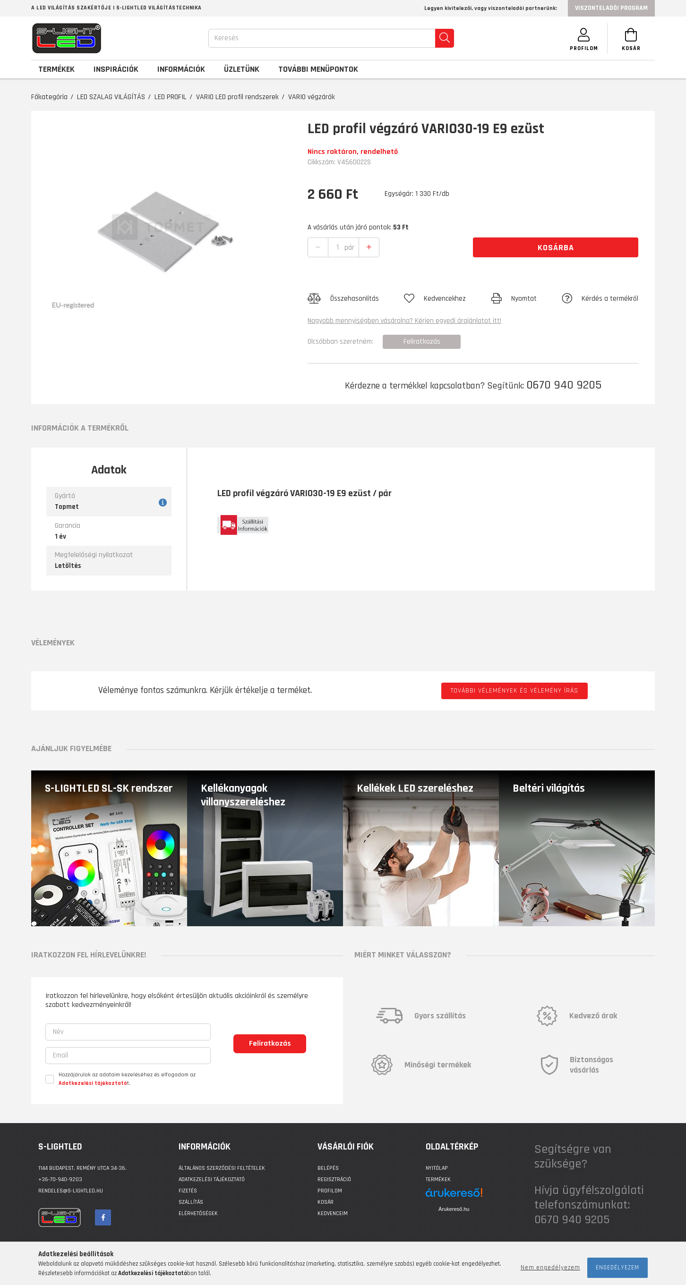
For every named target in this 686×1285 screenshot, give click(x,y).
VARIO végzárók (311, 97)
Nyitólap (437, 1168)
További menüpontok (318, 69)
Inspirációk (116, 69)
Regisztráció (334, 1179)
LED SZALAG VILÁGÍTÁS (111, 97)
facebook (103, 1217)
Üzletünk (241, 69)
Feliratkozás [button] (421, 342)
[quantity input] (337, 247)
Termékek (438, 1179)
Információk (181, 69)
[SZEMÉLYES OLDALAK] (584, 38)
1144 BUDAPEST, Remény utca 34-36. (82, 1168)
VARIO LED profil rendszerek (237, 97)
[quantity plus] (369, 248)
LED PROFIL (170, 97)
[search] (444, 38)
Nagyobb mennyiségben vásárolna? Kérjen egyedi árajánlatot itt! (404, 320)
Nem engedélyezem (550, 1267)
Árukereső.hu (453, 1209)
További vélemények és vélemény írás (514, 690)
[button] (343, 298)
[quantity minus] (318, 248)
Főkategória (49, 97)
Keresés (226, 38)
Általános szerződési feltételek (222, 1168)
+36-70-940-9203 (60, 1179)
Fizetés (188, 1190)
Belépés (328, 1168)
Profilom (329, 1190)
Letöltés (68, 565)
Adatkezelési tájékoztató (212, 1179)
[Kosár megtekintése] (631, 38)
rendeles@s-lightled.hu (70, 1190)
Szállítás (191, 1202)
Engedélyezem (617, 1267)
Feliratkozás (270, 1043)
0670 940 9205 (563, 385)
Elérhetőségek (198, 1213)
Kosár (325, 1202)
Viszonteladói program (611, 8)
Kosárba (556, 247)
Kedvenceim (332, 1213)
